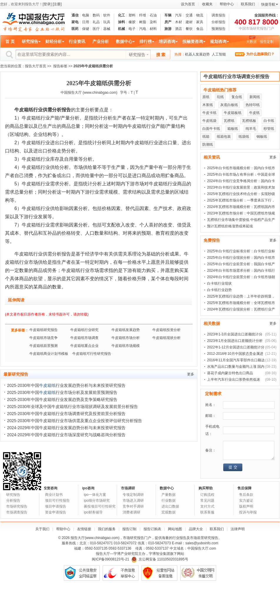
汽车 (178, 15)
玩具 (106, 22)
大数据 (251, 42)
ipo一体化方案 (95, 495)
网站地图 (175, 529)
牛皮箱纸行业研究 (84, 330)
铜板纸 (261, 137)
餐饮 (189, 29)
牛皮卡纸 (209, 113)
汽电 (142, 29)
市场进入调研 (133, 500)
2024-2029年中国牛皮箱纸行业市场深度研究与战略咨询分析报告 (66, 434)
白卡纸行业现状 (219, 283)
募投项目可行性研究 (100, 506)
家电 (75, 22)
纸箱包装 (224, 137)
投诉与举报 (248, 512)
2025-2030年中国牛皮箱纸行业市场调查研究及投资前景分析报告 (66, 413)
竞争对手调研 (133, 506)
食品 (199, 29)
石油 (153, 15)
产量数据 (168, 495)
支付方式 (207, 506)
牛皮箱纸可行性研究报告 (91, 354)
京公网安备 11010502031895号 (159, 559)
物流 (199, 15)
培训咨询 (167, 41)
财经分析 (53, 41)
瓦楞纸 (229, 121)
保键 (85, 29)
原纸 (205, 97)
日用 (85, 22)
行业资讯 (77, 41)
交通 (189, 15)
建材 (189, 22)
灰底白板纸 (229, 105)
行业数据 (168, 500)
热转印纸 (253, 105)
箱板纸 (232, 129)
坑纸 (220, 97)
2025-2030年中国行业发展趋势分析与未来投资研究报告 (66, 385)
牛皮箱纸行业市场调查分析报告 (236, 76)
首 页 (10, 41)
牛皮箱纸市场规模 (125, 346)
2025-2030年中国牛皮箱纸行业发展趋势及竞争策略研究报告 (62, 399)
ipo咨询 (88, 488)
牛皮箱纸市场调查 (84, 338)
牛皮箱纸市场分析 (125, 338)
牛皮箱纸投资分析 (166, 330)
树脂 (142, 22)
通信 (75, 15)
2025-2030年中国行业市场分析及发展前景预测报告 (62, 392)
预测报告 (218, 29)
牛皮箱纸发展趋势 (125, 330)
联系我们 (248, 4)
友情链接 (84, 529)
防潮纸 (207, 144)
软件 (106, 15)
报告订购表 (152, 529)
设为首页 (188, 4)
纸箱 (205, 137)
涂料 (121, 22)
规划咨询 (218, 41)
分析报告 (218, 22)
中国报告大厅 (71, 92)
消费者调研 (131, 512)
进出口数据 (170, 506)
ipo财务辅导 (93, 512)
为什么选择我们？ (260, 54)
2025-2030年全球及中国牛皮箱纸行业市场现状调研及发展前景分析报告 (72, 406)
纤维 (142, 15)
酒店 (178, 29)
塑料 (132, 15)
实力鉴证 (246, 500)
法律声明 (238, 529)
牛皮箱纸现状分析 (166, 338)
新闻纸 (254, 97)
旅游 (167, 29)
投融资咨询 (192, 41)
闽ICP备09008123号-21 (110, 559)
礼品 (96, 22)
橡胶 (132, 22)
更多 (190, 374)
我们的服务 (107, 529)
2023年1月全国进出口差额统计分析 (235, 341)
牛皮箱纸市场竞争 (43, 338)
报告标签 (60, 66)
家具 (199, 22)
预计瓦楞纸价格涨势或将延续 (230, 226)
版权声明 (246, 506)
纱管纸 (269, 129)
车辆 (167, 15)
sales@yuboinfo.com (201, 543)
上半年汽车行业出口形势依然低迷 (233, 379)
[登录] (47, 4)
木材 (178, 22)
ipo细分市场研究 (97, 500)
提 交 (233, 467)
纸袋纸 (244, 137)
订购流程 (207, 495)
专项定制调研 (133, 495)
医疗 (96, 29)
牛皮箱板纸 (232, 113)
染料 (153, 22)
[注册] (57, 4)
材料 (153, 29)
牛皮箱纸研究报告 (43, 330)
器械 (106, 29)
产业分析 (100, 41)
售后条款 (246, 495)
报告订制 (129, 529)
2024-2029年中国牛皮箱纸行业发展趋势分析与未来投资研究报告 (66, 427)
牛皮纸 (254, 113)
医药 (75, 29)
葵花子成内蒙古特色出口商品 (230, 373)
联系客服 (207, 512)
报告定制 (267, 42)
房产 (167, 22)
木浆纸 (207, 105)
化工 (121, 15)
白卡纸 (269, 121)
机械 (121, 29)
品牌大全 (196, 529)
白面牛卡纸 (211, 129)
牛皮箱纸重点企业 (84, 346)
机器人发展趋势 (197, 54)
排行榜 (145, 41)
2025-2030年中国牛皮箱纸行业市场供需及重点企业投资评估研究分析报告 (74, 420)
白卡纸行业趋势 (219, 290)
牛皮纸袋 (209, 121)
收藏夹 (207, 4)
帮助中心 (227, 4)
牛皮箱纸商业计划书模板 (48, 354)
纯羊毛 (251, 129)
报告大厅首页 (35, 66)
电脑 (85, 15)
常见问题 (207, 500)
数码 (96, 15)
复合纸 (236, 97)
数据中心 (124, 41)
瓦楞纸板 (249, 121)
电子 (132, 29)
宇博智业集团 (159, 554)
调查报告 (218, 15)
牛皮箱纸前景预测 (43, 346)
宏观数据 (168, 512)
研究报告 (30, 41)
